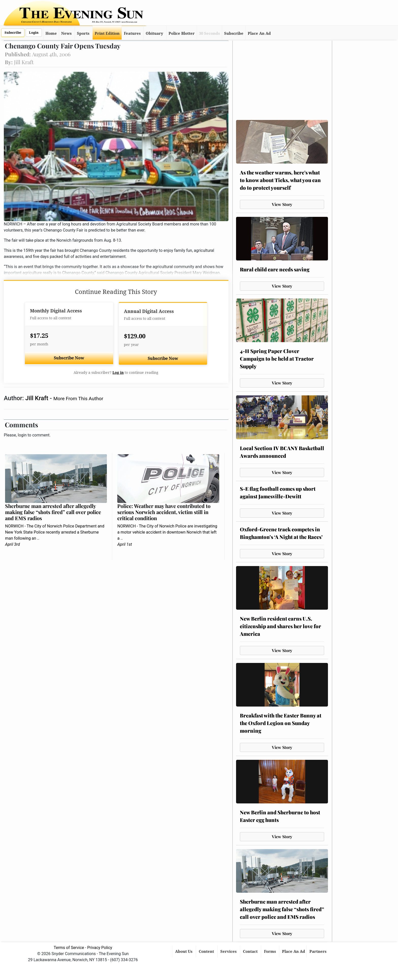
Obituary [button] (154, 33)
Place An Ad (259, 33)
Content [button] (207, 951)
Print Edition (107, 33)
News (66, 33)
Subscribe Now (69, 358)
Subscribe (13, 32)
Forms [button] (270, 951)
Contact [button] (251, 951)
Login (34, 32)
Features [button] (132, 33)
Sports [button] (83, 33)
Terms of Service (69, 947)
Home (51, 33)
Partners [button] (318, 951)
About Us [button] (184, 951)
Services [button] (229, 951)
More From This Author (78, 398)
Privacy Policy (99, 947)
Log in (118, 373)
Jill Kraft (37, 398)
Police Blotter (182, 33)
